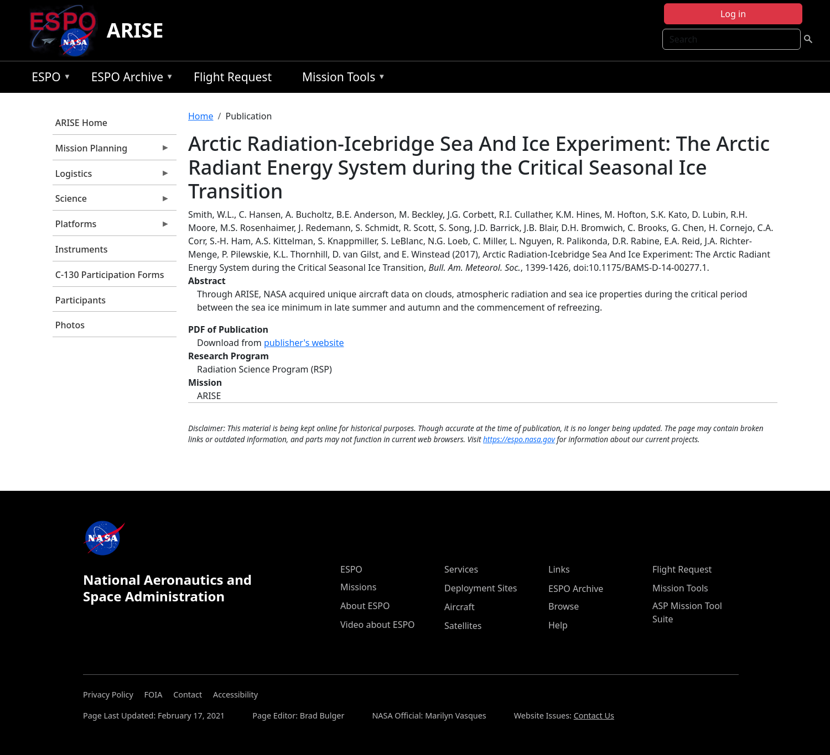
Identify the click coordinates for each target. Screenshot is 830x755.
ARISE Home (81, 123)
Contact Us (594, 715)
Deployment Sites (480, 588)
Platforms (111, 226)
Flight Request (233, 77)
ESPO (48, 78)
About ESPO (365, 606)
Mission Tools (341, 78)
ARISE (135, 30)
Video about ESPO (377, 624)
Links (559, 569)
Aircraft (459, 607)
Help (558, 625)
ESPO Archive (130, 78)
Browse (563, 606)
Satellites (462, 626)
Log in (733, 14)
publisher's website (304, 343)
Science (111, 201)
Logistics (111, 176)
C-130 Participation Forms (109, 275)
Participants (80, 300)
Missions (358, 587)
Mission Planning (111, 151)
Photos (70, 325)
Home (201, 116)
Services (461, 569)
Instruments (81, 249)
